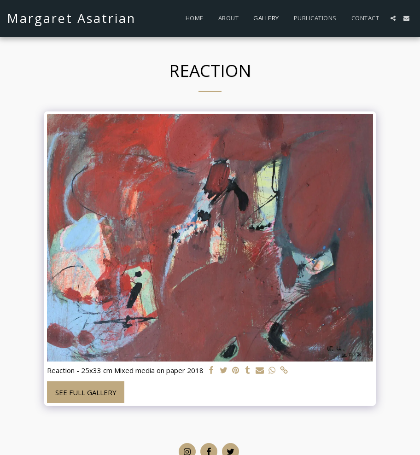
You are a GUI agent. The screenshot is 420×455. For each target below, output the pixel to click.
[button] (393, 18)
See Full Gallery (86, 392)
